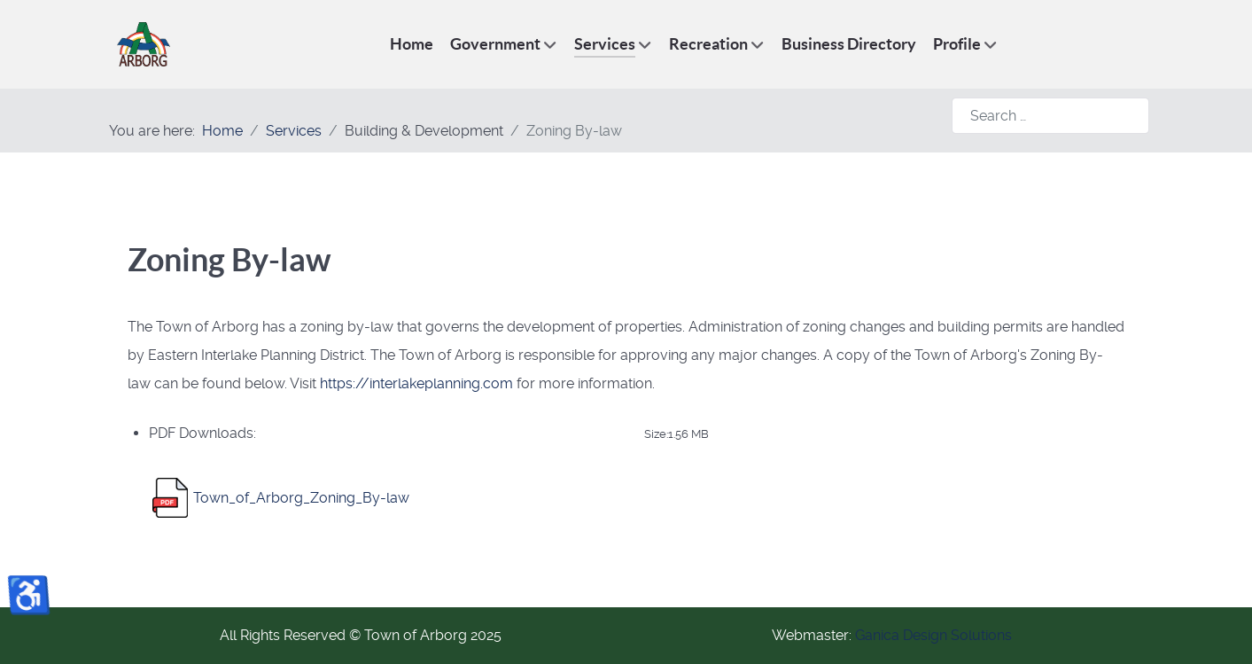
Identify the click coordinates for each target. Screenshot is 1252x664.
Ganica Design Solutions (933, 635)
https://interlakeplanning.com (416, 383)
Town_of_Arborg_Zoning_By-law (301, 497)
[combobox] (1050, 116)
